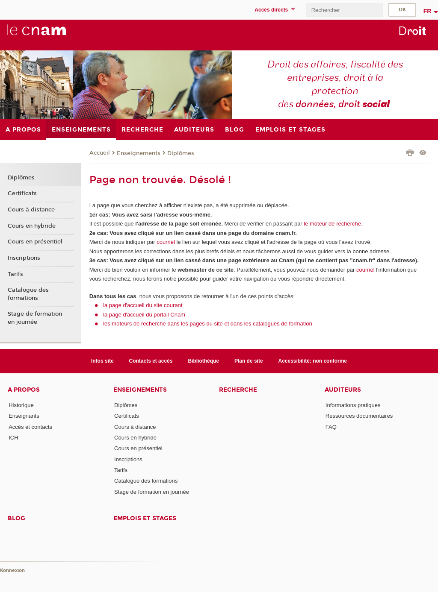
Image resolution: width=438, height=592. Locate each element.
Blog (16, 518)
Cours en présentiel (35, 241)
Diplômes (180, 153)
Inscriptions (24, 258)
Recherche (238, 389)
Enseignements (138, 153)
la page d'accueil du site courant (142, 305)
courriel (166, 242)
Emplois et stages (144, 518)
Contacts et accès (151, 361)
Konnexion (12, 570)
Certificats (22, 193)
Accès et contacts (30, 427)
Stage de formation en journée (35, 318)
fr (427, 11)
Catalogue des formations (28, 294)
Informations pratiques (353, 405)
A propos (24, 389)
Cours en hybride (32, 226)
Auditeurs (343, 389)
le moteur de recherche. (332, 223)
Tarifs (15, 274)
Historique (21, 405)
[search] (344, 10)
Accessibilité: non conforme (312, 361)
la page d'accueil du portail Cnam (144, 314)
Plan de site (248, 361)
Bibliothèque (203, 361)
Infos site (102, 361)
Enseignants (24, 416)
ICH (13, 437)
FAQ (331, 427)
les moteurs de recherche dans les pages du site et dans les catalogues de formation (207, 323)
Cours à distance (31, 209)
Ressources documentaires (359, 416)
